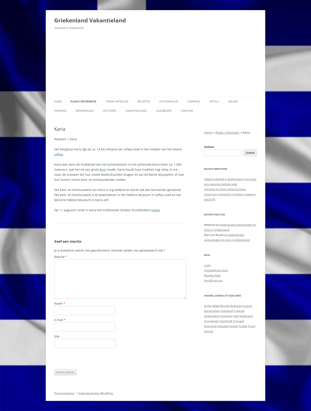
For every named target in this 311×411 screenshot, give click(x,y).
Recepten (144, 101)
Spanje (234, 326)
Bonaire (225, 306)
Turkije (243, 326)
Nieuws (233, 101)
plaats (155, 210)
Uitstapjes (109, 111)
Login (207, 265)
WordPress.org (213, 280)
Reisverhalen (84, 111)
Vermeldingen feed (216, 270)
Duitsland (227, 311)
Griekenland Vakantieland (90, 20)
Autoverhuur (168, 101)
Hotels (214, 101)
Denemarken (212, 311)
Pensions (60, 111)
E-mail (60, 320)
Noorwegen (211, 321)
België (216, 306)
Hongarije (226, 316)
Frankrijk (239, 311)
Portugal (238, 321)
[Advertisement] (155, 65)
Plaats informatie (83, 101)
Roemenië (210, 326)
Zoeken (209, 147)
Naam (59, 303)
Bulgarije (236, 306)
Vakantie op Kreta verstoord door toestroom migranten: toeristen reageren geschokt (230, 194)
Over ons (187, 111)
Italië (236, 316)
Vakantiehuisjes (136, 111)
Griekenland (211, 316)
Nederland (246, 316)
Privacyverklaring (64, 393)
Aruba (208, 306)
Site (56, 336)
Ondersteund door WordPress (95, 393)
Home (58, 101)
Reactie (60, 257)
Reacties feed (212, 275)
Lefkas (58, 154)
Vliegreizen (164, 111)
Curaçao (247, 306)
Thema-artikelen (117, 101)
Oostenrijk (226, 321)
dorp (102, 169)
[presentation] (86, 358)
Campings (193, 101)
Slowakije (223, 326)
